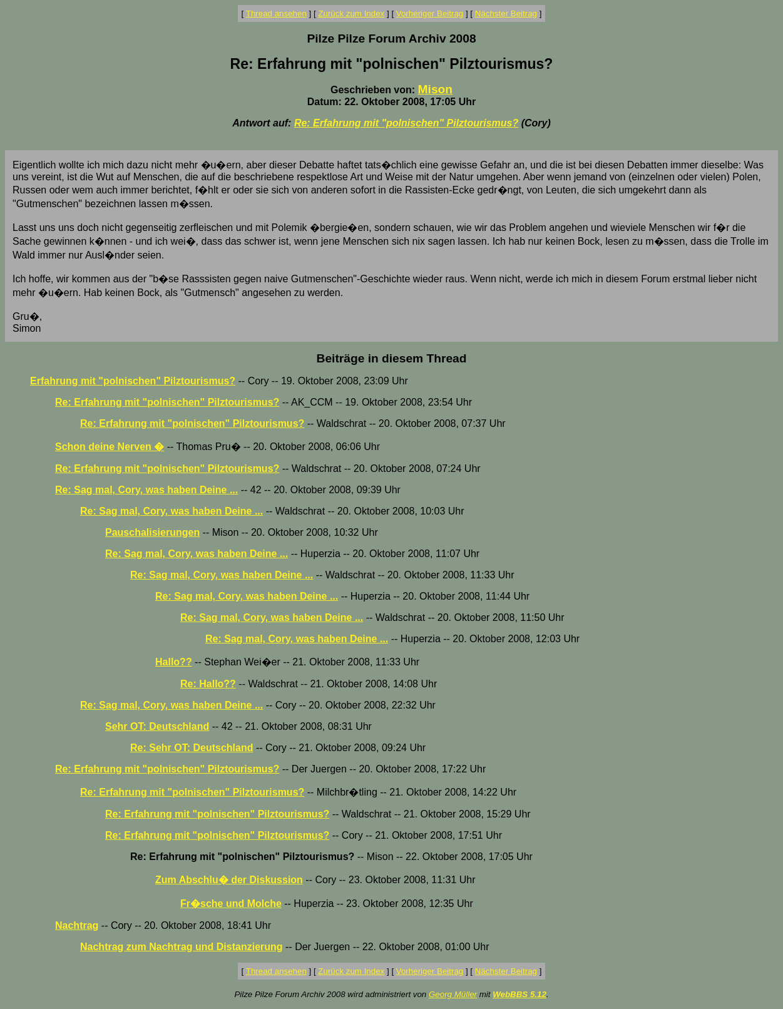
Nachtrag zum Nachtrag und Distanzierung (181, 946)
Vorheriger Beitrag (429, 13)
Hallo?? (173, 662)
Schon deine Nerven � (109, 446)
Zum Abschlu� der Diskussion (229, 879)
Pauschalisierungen (152, 532)
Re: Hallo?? (208, 684)
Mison (435, 89)
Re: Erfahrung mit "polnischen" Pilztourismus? (406, 123)
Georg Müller (453, 994)
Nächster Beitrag (506, 13)
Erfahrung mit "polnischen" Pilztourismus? (132, 381)
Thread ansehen (276, 13)
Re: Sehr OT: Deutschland (191, 747)
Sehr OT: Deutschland (157, 726)
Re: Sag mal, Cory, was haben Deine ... (146, 489)
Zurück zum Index (351, 13)
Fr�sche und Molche (231, 903)
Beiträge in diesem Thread (392, 358)
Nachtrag (76, 925)
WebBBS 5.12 (519, 994)
